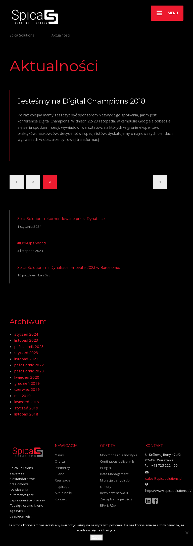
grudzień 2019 (27, 383)
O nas (59, 455)
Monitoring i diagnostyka (118, 455)
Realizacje (62, 480)
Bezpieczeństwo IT (114, 493)
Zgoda (96, 537)
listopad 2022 (26, 358)
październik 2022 (29, 364)
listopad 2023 (26, 340)
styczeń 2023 (26, 352)
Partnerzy (62, 467)
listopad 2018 (26, 413)
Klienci (60, 474)
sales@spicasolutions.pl (163, 478)
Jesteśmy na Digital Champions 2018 (81, 101)
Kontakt (61, 499)
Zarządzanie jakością (116, 499)
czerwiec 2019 (27, 389)
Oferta (60, 461)
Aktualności (63, 493)
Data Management (114, 474)
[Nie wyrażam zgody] (186, 532)
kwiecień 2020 (26, 377)
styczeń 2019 (26, 407)
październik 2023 (29, 346)
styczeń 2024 (26, 334)
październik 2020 (29, 370)
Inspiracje (62, 486)
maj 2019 (22, 395)
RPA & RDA (108, 505)
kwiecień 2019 (26, 401)
